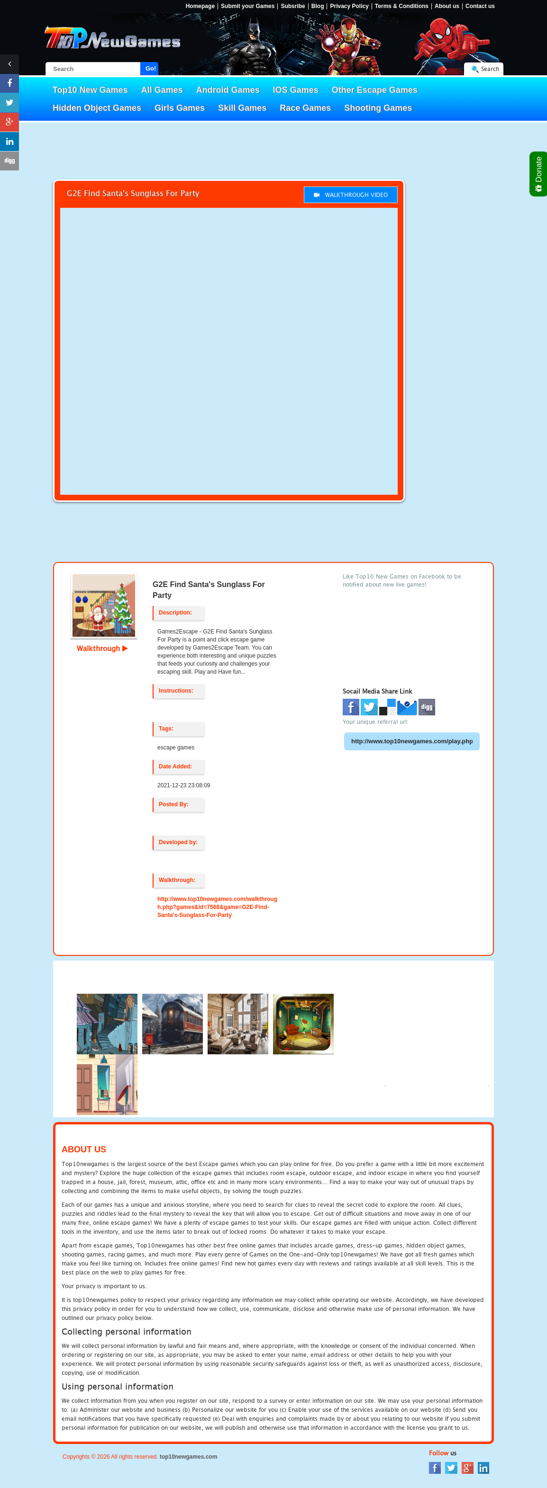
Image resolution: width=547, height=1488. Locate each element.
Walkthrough (102, 648)
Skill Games (242, 108)
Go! (151, 68)
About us (447, 6)
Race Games (305, 108)
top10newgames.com (188, 1456)
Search (490, 68)
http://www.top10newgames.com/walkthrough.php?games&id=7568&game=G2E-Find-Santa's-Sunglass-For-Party (217, 907)
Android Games (228, 90)
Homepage (200, 6)
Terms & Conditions (401, 6)
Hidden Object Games (97, 108)
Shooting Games (378, 108)
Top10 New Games (90, 90)
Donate (539, 174)
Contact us (480, 6)
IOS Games (296, 90)
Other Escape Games (375, 90)
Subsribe (293, 6)
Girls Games (180, 108)
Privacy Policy (349, 6)
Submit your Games (247, 6)
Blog (317, 6)
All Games (162, 90)
